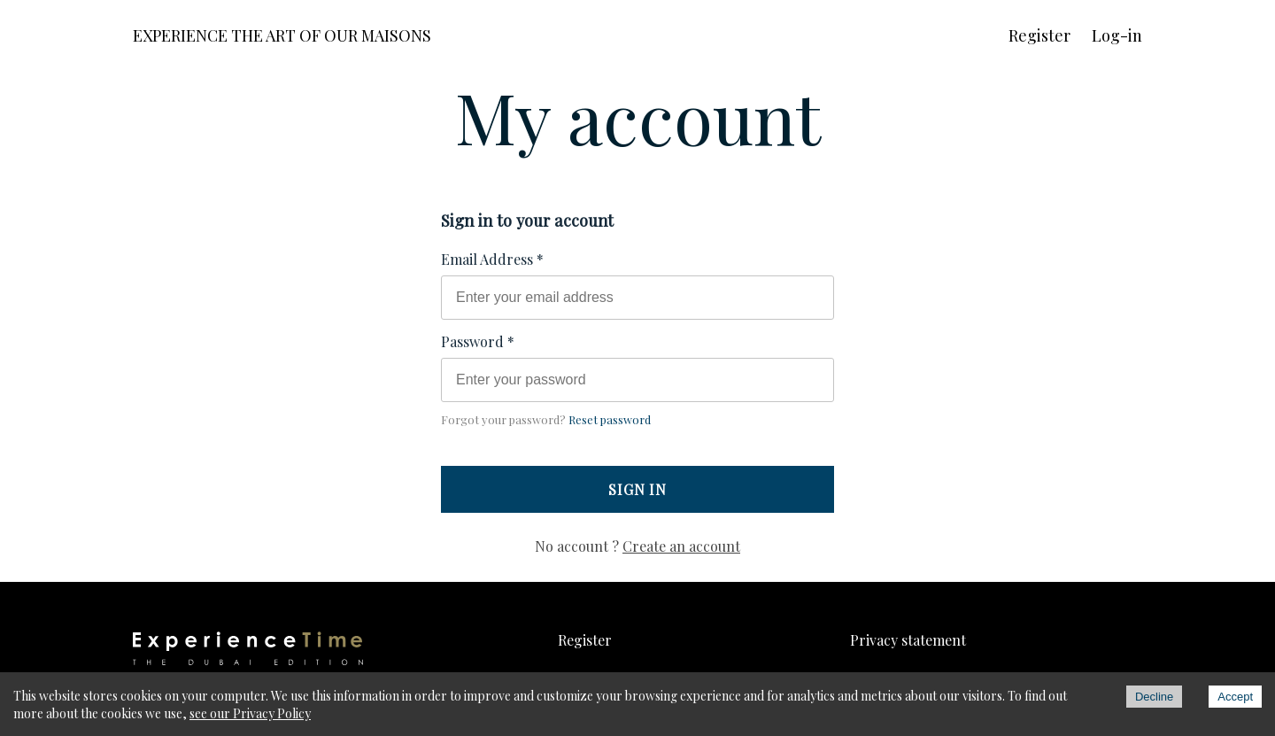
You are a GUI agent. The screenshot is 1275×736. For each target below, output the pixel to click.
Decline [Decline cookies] (1154, 696)
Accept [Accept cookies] (1235, 696)
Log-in (1117, 35)
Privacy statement (908, 640)
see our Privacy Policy (250, 713)
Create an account (681, 546)
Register (1039, 35)
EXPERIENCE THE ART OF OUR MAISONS (282, 35)
